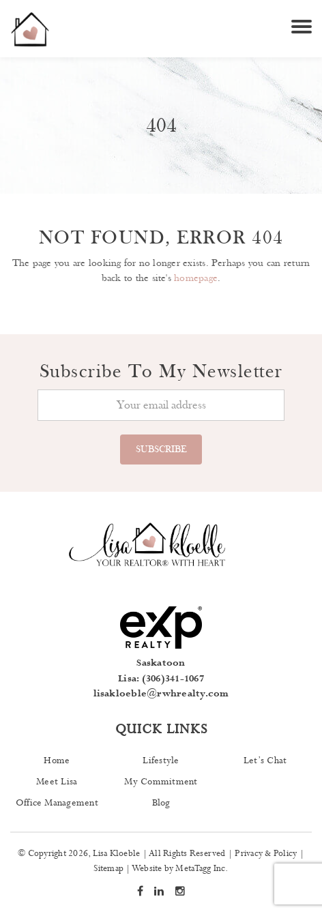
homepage (196, 278)
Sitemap (108, 868)
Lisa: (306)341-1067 (161, 679)
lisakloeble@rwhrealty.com (161, 694)
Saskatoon (160, 663)
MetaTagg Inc (200, 868)
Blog (161, 803)
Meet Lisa (56, 782)
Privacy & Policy (266, 853)
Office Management (57, 803)
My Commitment (160, 782)
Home (57, 760)
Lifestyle (161, 760)
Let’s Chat (265, 760)
